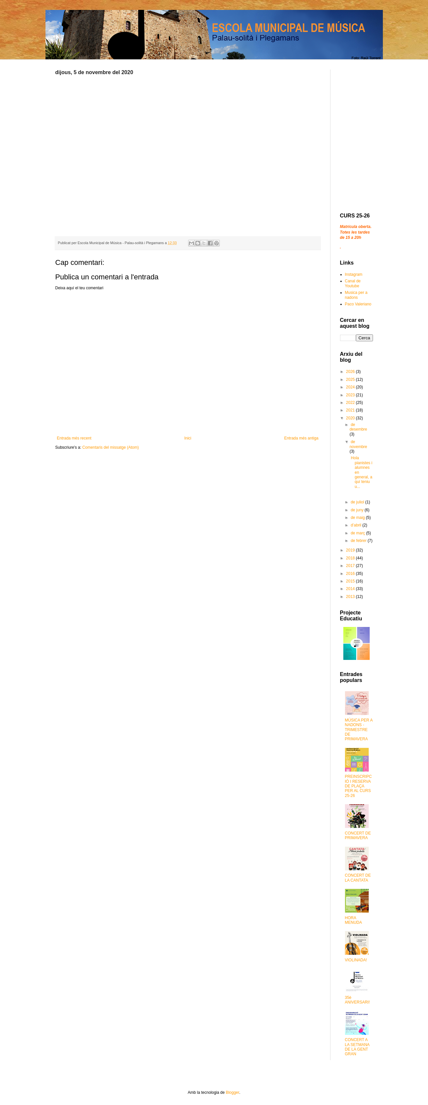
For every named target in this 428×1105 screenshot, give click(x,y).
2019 (351, 550)
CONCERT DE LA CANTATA (358, 877)
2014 (351, 588)
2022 (351, 402)
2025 (351, 379)
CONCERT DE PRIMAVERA (358, 835)
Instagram (353, 274)
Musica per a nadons (356, 294)
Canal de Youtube (353, 283)
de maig (358, 517)
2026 (351, 371)
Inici (187, 438)
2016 (351, 573)
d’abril (356, 525)
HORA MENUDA (353, 920)
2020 (351, 418)
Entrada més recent (74, 438)
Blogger (232, 1092)
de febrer (359, 540)
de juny (357, 510)
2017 (351, 565)
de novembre (358, 444)
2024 (351, 387)
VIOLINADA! (356, 960)
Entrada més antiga (301, 438)
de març (358, 533)
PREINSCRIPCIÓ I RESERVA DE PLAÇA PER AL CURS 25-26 (358, 786)
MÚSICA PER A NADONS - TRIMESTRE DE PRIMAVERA (359, 730)
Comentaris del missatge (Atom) (110, 447)
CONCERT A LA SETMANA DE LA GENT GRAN (357, 1046)
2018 (351, 558)
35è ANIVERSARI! (357, 1000)
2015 (351, 581)
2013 (351, 596)
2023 (351, 395)
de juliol (358, 502)
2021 (351, 410)
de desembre (358, 427)
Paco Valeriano (358, 304)
